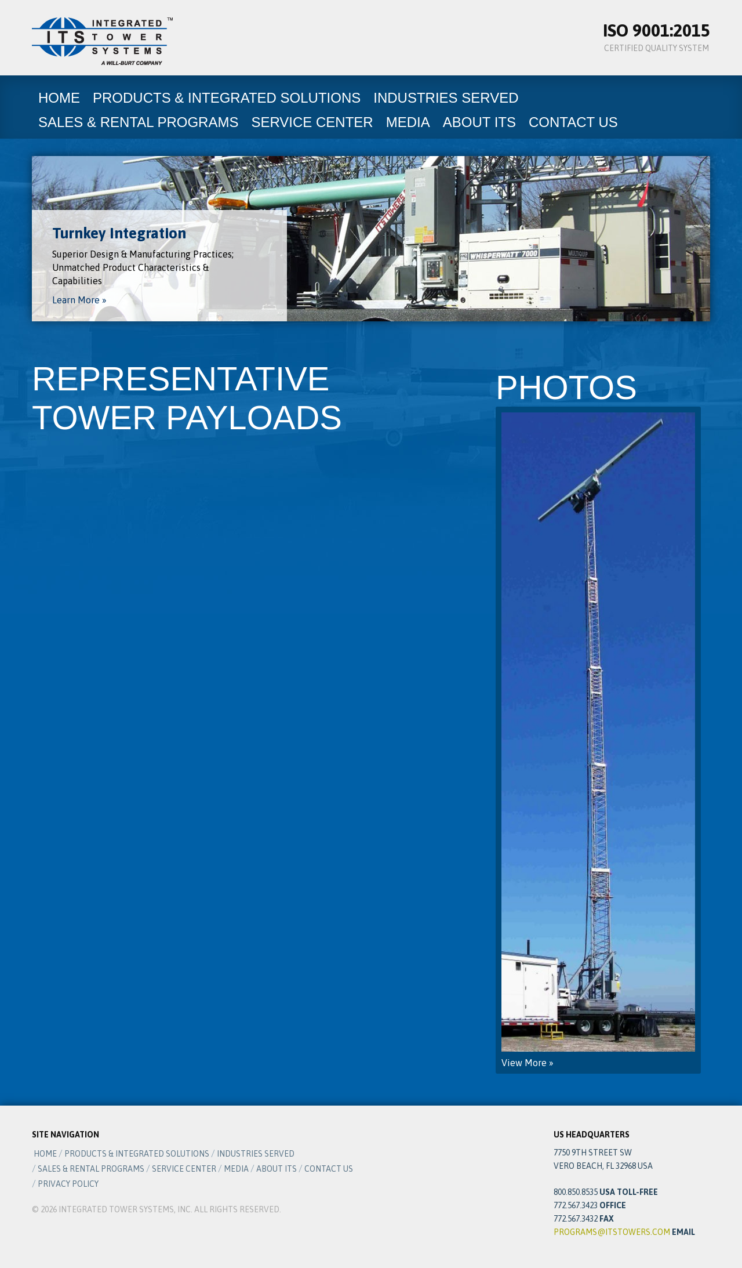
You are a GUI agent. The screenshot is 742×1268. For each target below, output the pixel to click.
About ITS (479, 122)
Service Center (312, 122)
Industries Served (445, 98)
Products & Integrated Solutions (227, 98)
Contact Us (573, 122)
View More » (598, 740)
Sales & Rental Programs (138, 122)
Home (59, 98)
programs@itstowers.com (612, 1232)
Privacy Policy (68, 1184)
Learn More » (79, 300)
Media (408, 122)
